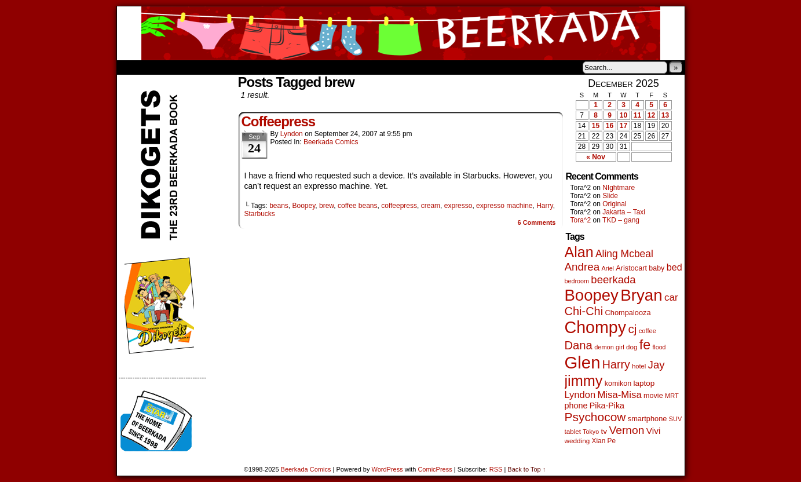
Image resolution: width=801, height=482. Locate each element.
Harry (544, 206)
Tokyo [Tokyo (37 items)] (591, 431)
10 (623, 115)
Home (133, 67)
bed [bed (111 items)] (674, 267)
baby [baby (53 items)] (656, 268)
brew (326, 206)
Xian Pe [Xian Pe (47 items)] (604, 441)
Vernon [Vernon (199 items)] (626, 430)
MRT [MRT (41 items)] (672, 395)
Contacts (247, 67)
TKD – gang (620, 220)
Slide (610, 196)
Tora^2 (580, 220)
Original (614, 204)
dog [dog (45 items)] (631, 346)
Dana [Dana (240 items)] (578, 345)
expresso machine (504, 206)
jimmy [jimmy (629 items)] (584, 381)
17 (623, 126)
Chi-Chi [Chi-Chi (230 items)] (584, 311)
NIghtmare (618, 188)
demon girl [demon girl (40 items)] (609, 347)
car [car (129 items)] (671, 297)
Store (203, 67)
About (167, 67)
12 (651, 115)
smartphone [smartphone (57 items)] (647, 418)
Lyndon (291, 134)
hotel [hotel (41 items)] (639, 366)
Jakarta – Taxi (623, 212)
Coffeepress (279, 121)
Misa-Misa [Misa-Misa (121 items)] (619, 394)
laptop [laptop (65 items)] (643, 383)
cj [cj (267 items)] (632, 328)
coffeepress (399, 206)
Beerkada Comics (400, 33)
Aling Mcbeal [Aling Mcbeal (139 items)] (624, 254)
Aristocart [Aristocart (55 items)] (631, 268)
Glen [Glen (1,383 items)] (583, 362)
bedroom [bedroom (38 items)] (577, 280)
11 (637, 115)
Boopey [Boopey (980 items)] (592, 295)
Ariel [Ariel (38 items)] (607, 268)
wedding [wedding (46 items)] (577, 440)
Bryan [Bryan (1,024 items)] (641, 295)
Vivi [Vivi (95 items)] (653, 431)
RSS (496, 469)
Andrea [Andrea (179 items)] (582, 267)
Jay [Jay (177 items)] (656, 365)
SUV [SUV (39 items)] (675, 418)
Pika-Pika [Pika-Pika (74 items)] (607, 405)
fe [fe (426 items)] (644, 344)
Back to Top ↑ (526, 469)
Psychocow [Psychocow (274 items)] (595, 416)
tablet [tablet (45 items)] (573, 431)
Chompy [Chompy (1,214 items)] (596, 327)
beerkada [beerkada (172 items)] (613, 279)
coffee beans (358, 206)
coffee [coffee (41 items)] (647, 330)
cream (430, 206)
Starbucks (259, 214)
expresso (458, 206)
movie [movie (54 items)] (653, 396)
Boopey (304, 206)
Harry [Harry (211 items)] (616, 364)
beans (278, 206)
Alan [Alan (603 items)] (579, 252)
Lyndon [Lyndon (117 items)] (580, 394)
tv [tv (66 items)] (604, 431)
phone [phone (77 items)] (576, 405)
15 (595, 126)
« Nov (595, 157)
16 (609, 126)
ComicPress (435, 469)
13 (665, 115)
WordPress (387, 469)
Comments (536, 222)
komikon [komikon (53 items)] (618, 383)
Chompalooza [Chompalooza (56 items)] (628, 312)
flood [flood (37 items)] (658, 347)
